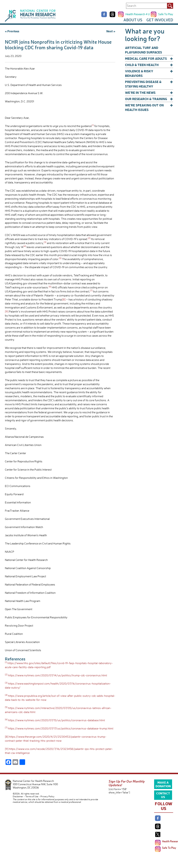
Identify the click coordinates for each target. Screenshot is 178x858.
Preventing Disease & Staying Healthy (149, 83)
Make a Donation (163, 784)
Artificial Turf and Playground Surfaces (143, 49)
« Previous (12, 31)
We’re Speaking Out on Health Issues (149, 107)
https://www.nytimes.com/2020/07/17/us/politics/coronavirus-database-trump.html (60, 728)
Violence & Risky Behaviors (149, 73)
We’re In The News (149, 92)
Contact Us (163, 795)
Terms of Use (31, 796)
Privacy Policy (47, 796)
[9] (6, 311)
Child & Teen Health (149, 65)
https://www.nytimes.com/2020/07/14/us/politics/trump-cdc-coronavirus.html (57, 675)
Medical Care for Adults (149, 58)
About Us (132, 19)
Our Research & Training (149, 99)
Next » (110, 31)
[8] (64, 299)
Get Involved (159, 19)
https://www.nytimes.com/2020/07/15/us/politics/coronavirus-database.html (56, 720)
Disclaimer (18, 796)
